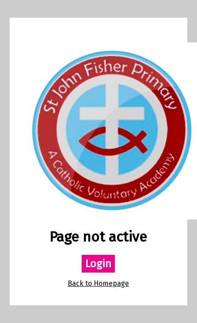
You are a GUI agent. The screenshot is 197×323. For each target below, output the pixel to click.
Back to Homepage (98, 283)
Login (98, 264)
